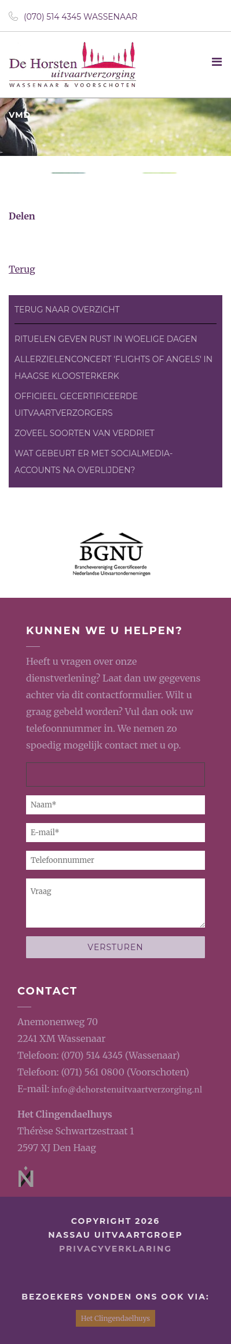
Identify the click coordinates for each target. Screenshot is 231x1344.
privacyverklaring (115, 1249)
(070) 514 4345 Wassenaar (73, 17)
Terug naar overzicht (67, 309)
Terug (22, 269)
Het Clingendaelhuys (64, 1114)
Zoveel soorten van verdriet (84, 433)
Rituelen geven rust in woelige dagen (105, 339)
